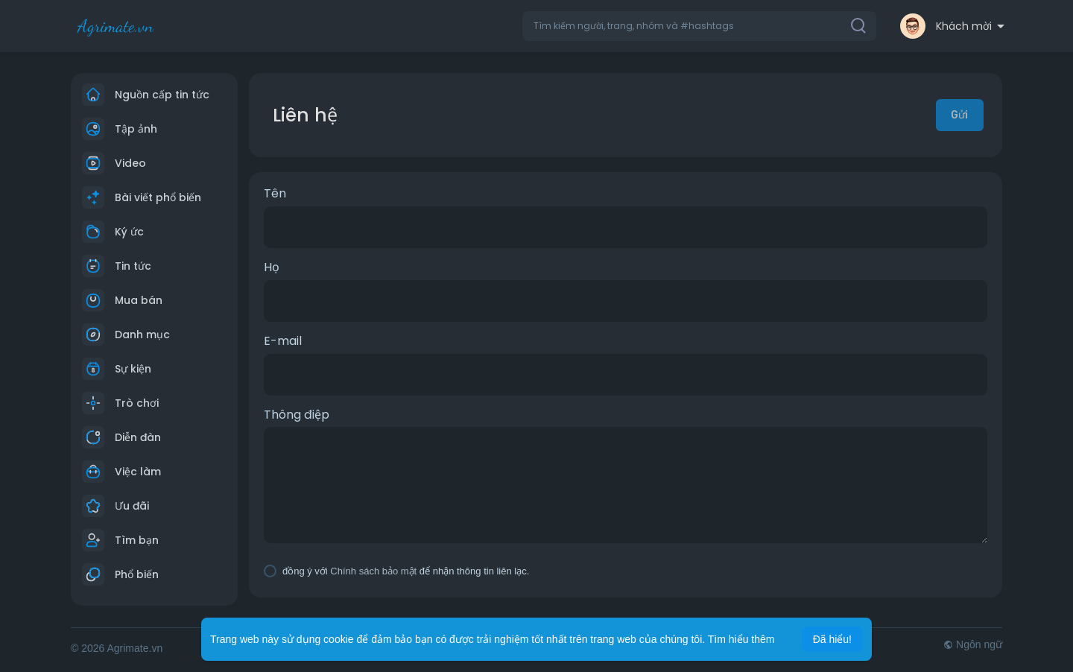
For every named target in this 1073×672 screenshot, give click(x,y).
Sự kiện (116, 369)
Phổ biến (120, 574)
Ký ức (113, 232)
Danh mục (126, 334)
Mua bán (122, 300)
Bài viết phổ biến (141, 197)
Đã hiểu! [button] (832, 639)
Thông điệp (296, 415)
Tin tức (116, 266)
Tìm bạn (120, 540)
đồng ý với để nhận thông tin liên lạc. (405, 571)
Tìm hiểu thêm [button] (741, 639)
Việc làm (121, 471)
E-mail (283, 341)
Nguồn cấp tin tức (145, 94)
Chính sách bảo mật (373, 571)
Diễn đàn (121, 437)
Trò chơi (120, 403)
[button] (699, 26)
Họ (271, 267)
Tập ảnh (119, 129)
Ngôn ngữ (972, 644)
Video (114, 163)
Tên (275, 194)
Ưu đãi (115, 506)
